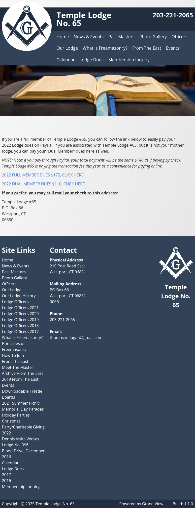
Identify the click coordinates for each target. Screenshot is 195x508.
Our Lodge (67, 48)
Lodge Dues (91, 60)
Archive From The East (22, 373)
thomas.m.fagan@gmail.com (76, 337)
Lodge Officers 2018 (20, 325)
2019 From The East (20, 379)
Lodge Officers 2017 (20, 331)
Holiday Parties (16, 415)
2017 (6, 474)
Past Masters (121, 37)
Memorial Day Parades (23, 409)
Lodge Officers (15, 301)
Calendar (66, 60)
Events (172, 48)
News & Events (89, 37)
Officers (179, 37)
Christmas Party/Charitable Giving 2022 (23, 427)
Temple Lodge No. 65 (84, 19)
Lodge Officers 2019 (20, 319)
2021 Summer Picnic (20, 403)
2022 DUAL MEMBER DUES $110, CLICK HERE (43, 184)
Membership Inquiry (128, 60)
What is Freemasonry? (105, 48)
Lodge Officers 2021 (20, 307)
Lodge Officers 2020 (20, 313)
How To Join (13, 355)
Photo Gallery (153, 37)
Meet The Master (17, 367)
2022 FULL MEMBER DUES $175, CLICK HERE (43, 175)
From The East (146, 48)
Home (63, 37)
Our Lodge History (19, 295)
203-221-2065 (173, 15)
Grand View (152, 504)
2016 (6, 480)
